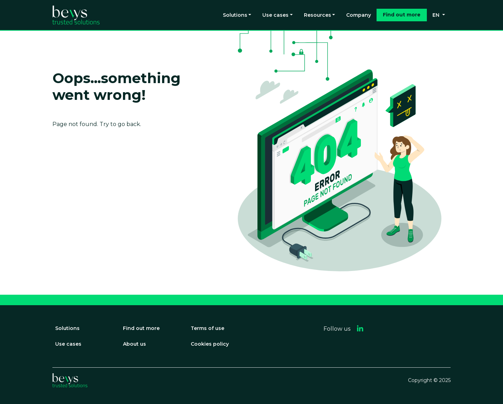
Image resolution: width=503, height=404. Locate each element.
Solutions (235, 15)
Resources (317, 15)
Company (358, 15)
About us (134, 344)
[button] (360, 329)
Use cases (275, 15)
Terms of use (207, 328)
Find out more (402, 15)
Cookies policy (210, 344)
